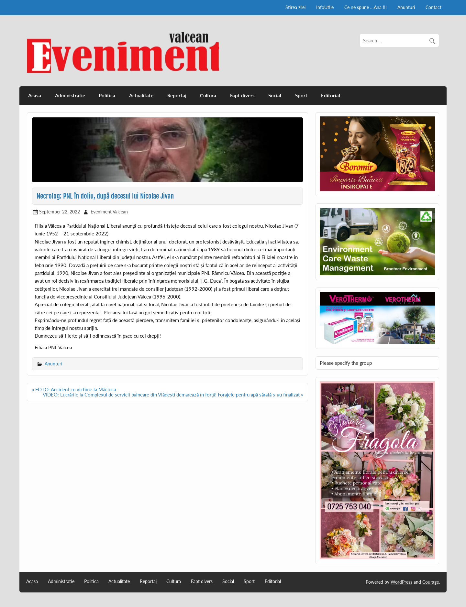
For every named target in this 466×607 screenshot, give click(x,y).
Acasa (34, 95)
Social (274, 95)
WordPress (401, 582)
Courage (430, 582)
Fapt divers (242, 95)
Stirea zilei (295, 7)
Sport (301, 95)
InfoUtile (325, 7)
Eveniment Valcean (109, 211)
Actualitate (141, 95)
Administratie (70, 95)
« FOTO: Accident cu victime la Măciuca (74, 389)
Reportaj (176, 95)
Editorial (330, 95)
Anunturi (406, 7)
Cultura (208, 95)
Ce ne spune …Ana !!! (365, 7)
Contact (433, 7)
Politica (107, 95)
